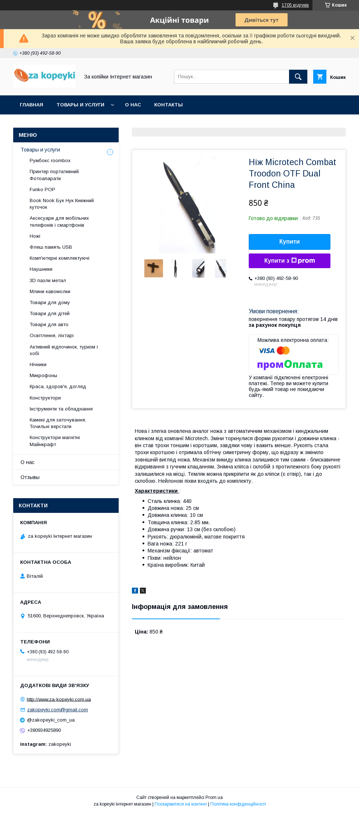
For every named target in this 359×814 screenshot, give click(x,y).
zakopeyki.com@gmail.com (57, 709)
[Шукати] (298, 77)
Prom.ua (214, 797)
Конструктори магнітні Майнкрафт (55, 441)
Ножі (35, 236)
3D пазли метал (48, 280)
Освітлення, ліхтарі (52, 335)
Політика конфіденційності (238, 804)
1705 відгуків (295, 5)
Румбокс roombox (50, 160)
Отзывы (30, 477)
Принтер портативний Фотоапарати (54, 175)
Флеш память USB (51, 247)
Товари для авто (49, 324)
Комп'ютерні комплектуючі (59, 258)
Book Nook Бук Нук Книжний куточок (62, 204)
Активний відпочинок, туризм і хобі (64, 350)
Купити (290, 241)
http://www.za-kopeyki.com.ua (59, 699)
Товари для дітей (50, 313)
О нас (133, 104)
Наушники (41, 269)
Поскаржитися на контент (181, 804)
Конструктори (45, 398)
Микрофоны (43, 375)
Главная (31, 104)
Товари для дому (50, 302)
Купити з (289, 261)
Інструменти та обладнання (61, 409)
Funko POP (42, 189)
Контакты (168, 104)
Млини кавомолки (50, 291)
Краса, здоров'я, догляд (58, 386)
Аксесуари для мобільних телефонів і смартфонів (59, 221)
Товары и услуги (80, 104)
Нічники (38, 364)
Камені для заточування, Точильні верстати (58, 423)
